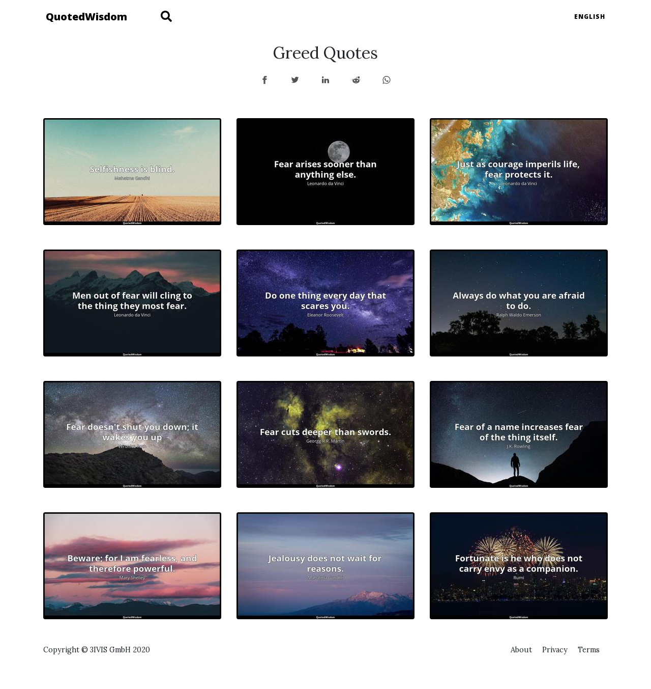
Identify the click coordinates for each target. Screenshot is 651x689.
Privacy (555, 649)
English (589, 16)
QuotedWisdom (86, 16)
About (521, 649)
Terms (589, 649)
